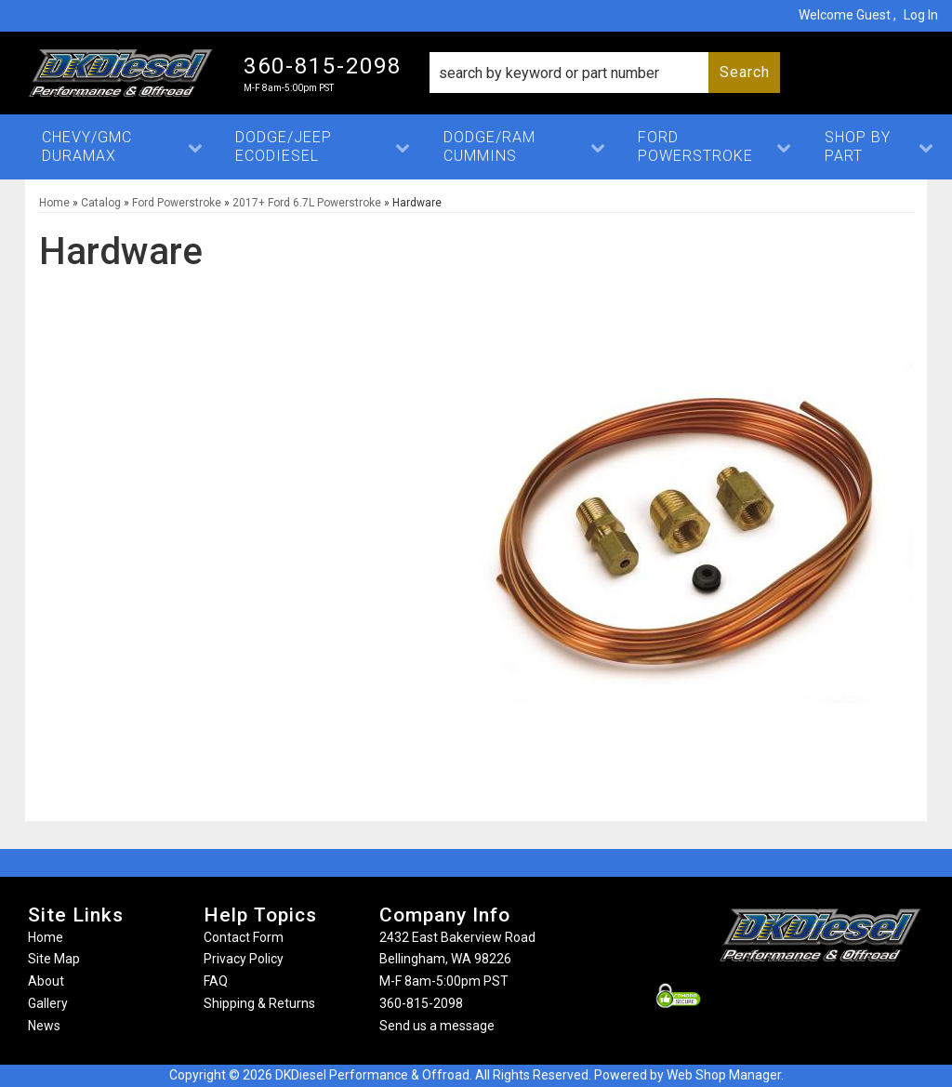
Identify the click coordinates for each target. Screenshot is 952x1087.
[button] (605, 72)
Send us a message (437, 1025)
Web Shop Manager (724, 1074)
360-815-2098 (421, 1003)
